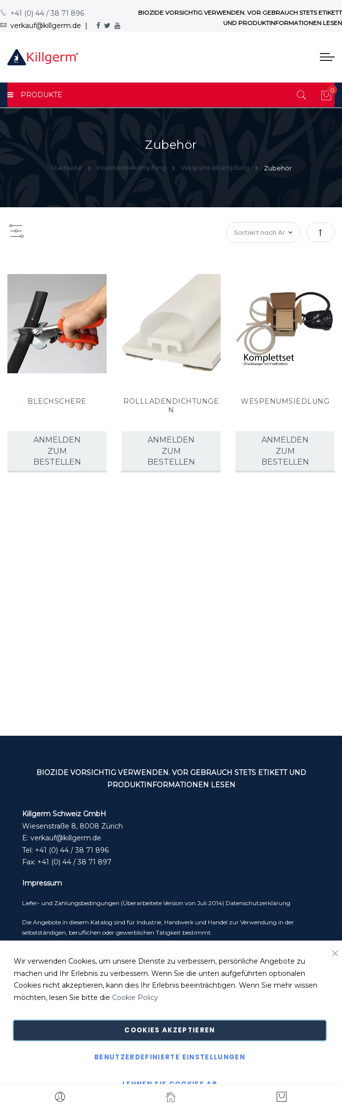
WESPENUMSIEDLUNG (285, 401)
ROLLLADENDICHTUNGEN (171, 406)
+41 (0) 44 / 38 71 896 (42, 13)
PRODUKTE (34, 94)
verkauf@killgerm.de (65, 837)
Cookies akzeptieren (169, 1030)
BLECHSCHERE (57, 401)
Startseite (67, 167)
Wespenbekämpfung (216, 167)
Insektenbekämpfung (132, 167)
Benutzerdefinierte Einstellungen (169, 1057)
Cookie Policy (135, 997)
